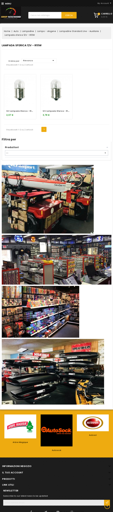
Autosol (93, 435)
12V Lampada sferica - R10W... (21, 382)
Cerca (69, 15)
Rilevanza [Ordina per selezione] (39, 332)
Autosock (56, 450)
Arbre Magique (20, 442)
